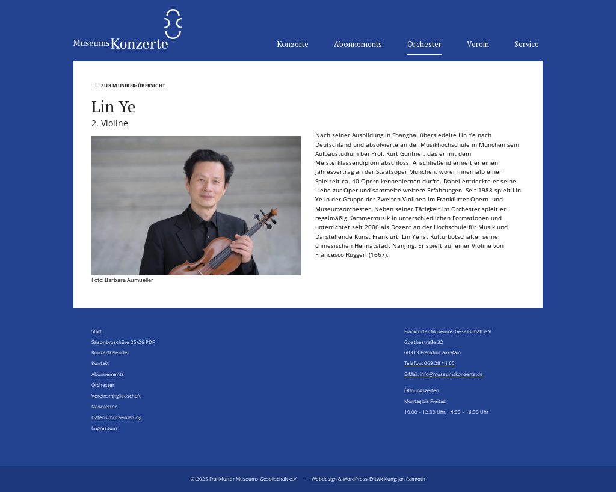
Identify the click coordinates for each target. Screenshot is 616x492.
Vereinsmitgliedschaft (116, 395)
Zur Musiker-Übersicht (129, 85)
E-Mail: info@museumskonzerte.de (443, 374)
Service (526, 44)
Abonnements (358, 44)
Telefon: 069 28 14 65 (429, 363)
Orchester (424, 44)
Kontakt (100, 363)
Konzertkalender (110, 352)
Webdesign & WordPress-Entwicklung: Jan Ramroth (368, 478)
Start (96, 331)
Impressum (104, 428)
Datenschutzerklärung (116, 417)
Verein (478, 44)
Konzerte (293, 44)
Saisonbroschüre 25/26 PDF (123, 342)
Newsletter (104, 406)
